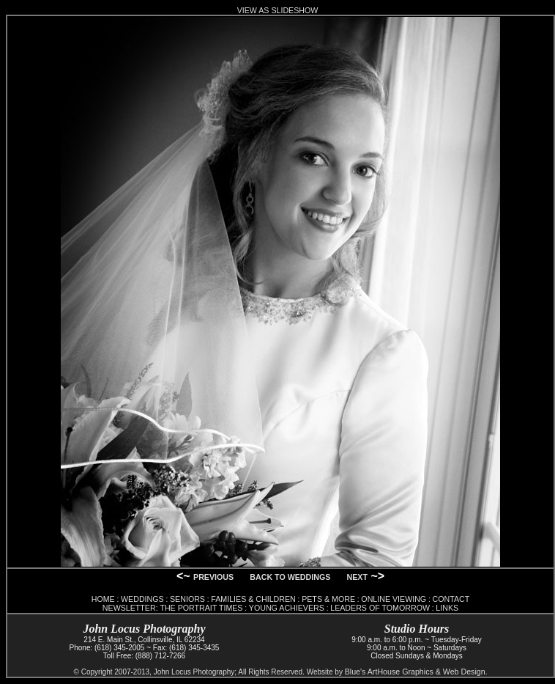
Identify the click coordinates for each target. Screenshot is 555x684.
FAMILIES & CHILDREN (253, 599)
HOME (103, 599)
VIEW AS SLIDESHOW (278, 10)
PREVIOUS (213, 577)
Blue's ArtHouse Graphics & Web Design (415, 671)
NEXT (357, 577)
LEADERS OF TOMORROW (380, 607)
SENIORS (187, 599)
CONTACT (451, 599)
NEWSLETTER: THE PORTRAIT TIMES (173, 607)
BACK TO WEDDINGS (290, 577)
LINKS (447, 607)
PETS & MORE (328, 599)
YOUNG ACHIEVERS (286, 607)
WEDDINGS (142, 599)
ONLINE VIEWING (393, 599)
